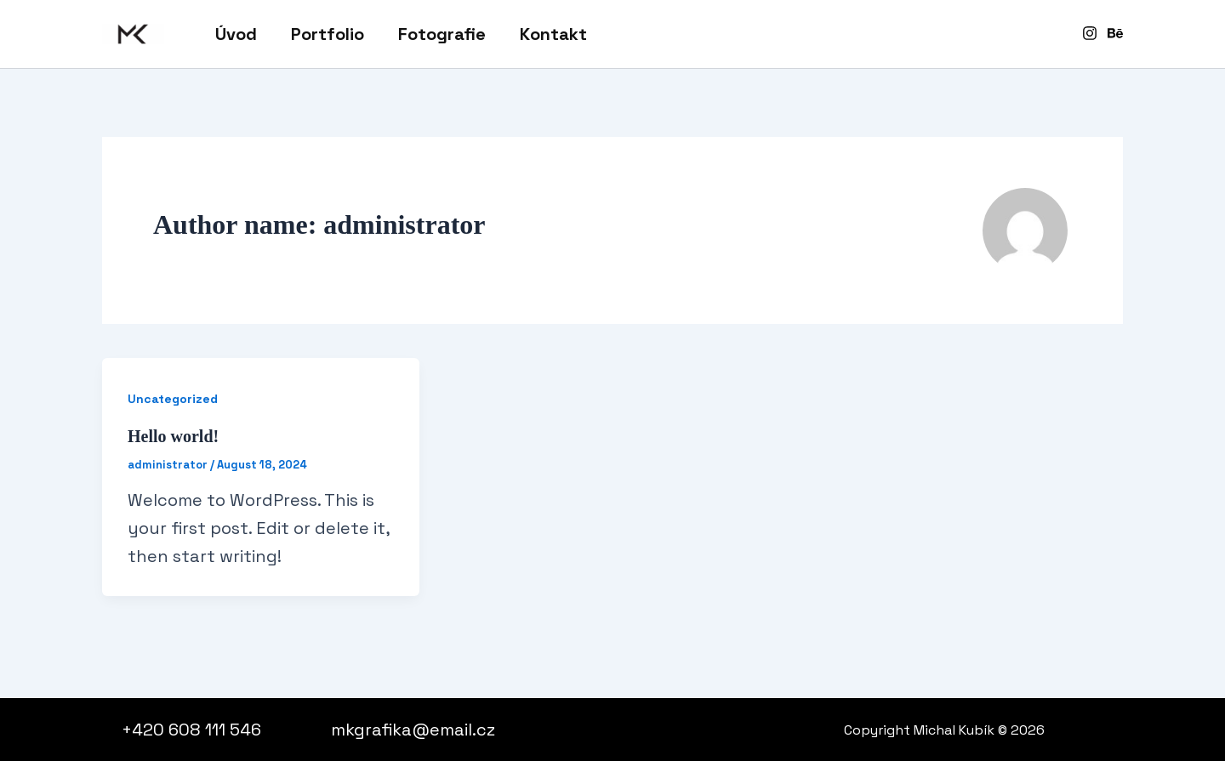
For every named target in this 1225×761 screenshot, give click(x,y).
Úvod (236, 34)
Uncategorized (173, 398)
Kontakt (553, 34)
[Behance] (1115, 33)
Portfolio (327, 34)
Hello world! (173, 436)
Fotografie (442, 34)
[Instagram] (1089, 33)
